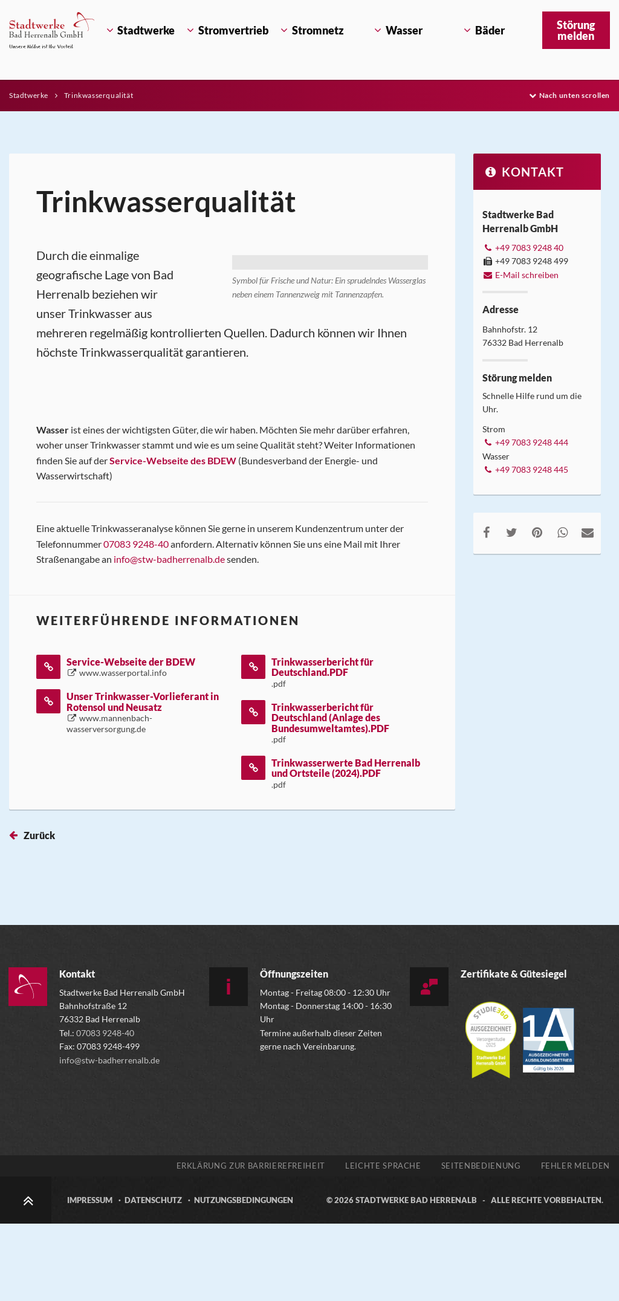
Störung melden (576, 30)
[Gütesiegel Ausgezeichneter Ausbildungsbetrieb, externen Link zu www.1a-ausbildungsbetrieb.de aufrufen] (548, 1111)
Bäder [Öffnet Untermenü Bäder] (490, 30)
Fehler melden (575, 1243)
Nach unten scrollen (569, 95)
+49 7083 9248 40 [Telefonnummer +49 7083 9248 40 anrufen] (522, 247)
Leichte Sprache (383, 1243)
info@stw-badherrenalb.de (170, 636)
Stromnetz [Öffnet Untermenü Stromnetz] (318, 30)
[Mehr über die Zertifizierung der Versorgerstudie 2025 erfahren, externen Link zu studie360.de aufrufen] (492, 1111)
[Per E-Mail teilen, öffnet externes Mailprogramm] (587, 532)
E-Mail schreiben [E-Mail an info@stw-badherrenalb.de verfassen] (520, 275)
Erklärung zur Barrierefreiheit (251, 1243)
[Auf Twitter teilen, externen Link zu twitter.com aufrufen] (512, 532)
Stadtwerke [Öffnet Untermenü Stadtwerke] (146, 30)
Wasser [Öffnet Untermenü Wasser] (404, 30)
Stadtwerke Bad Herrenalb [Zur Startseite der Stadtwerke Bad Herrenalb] (416, 1277)
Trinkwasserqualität (98, 95)
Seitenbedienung (481, 1243)
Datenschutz (153, 1277)
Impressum (89, 1277)
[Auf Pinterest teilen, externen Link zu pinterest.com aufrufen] (537, 532)
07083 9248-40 (136, 621)
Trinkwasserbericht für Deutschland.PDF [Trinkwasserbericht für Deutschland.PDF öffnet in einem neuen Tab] (322, 749)
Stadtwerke (29, 95)
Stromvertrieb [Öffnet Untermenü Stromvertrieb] (232, 30)
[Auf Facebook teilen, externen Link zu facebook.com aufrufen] (486, 532)
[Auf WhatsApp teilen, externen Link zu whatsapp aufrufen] (562, 532)
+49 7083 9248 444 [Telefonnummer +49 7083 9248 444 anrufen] (525, 442)
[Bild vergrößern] (330, 354)
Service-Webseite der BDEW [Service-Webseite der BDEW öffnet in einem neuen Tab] (130, 744)
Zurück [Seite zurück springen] (39, 912)
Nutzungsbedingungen (243, 1277)
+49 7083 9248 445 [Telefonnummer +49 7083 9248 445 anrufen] (525, 469)
